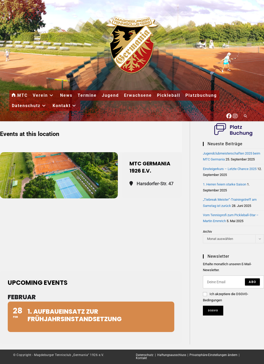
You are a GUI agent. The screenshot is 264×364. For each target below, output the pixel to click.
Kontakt (141, 358)
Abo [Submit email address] (252, 282)
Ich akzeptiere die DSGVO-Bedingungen (225, 297)
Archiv (207, 231)
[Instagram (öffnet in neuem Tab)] (235, 115)
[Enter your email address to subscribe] (233, 282)
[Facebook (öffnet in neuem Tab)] (229, 115)
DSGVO (213, 310)
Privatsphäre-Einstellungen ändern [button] (213, 355)
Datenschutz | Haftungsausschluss (161, 355)
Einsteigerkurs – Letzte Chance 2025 (230, 169)
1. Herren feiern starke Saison (224, 184)
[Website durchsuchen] (245, 116)
